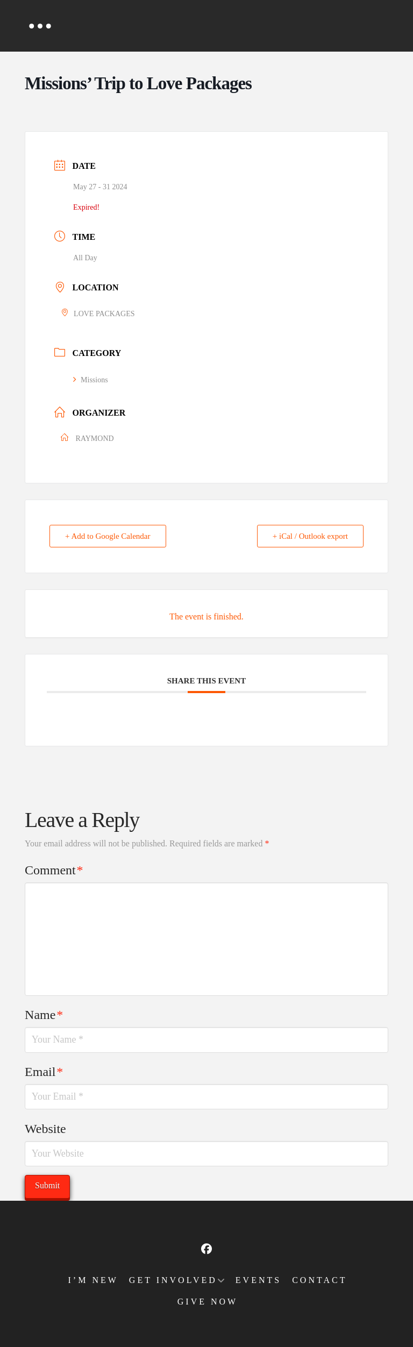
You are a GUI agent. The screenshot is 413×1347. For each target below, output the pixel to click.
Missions (90, 380)
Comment (54, 870)
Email (44, 1072)
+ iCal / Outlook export (310, 536)
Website (45, 1129)
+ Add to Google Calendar (107, 536)
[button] (39, 25)
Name (44, 1015)
